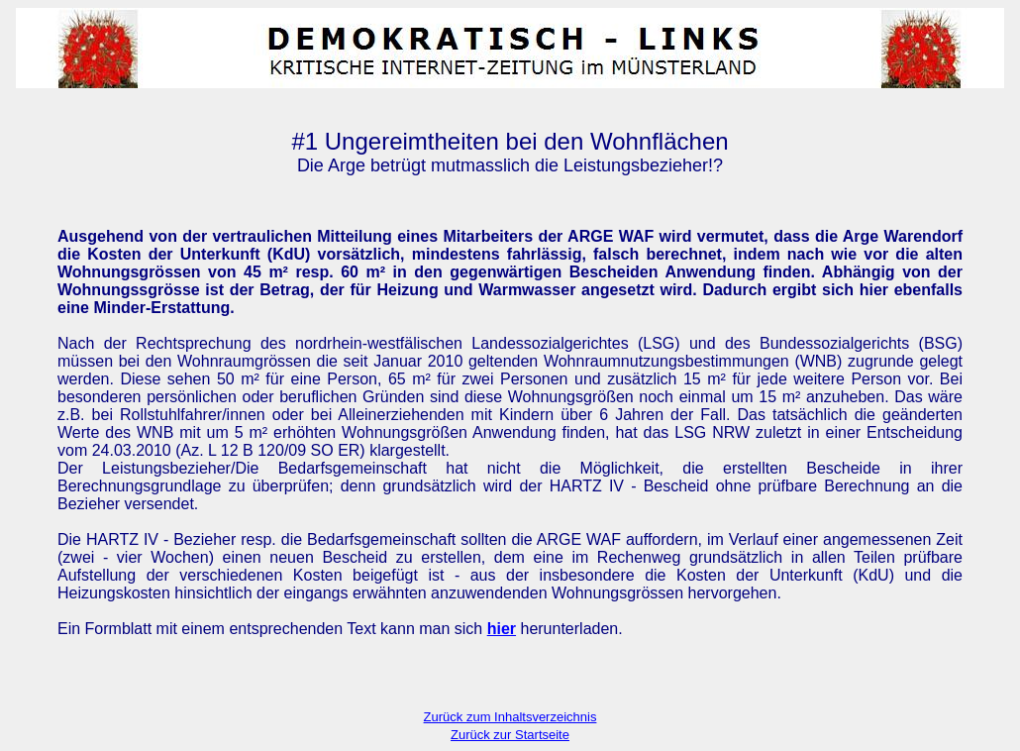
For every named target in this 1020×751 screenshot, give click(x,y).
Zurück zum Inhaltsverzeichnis (510, 716)
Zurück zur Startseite (510, 734)
